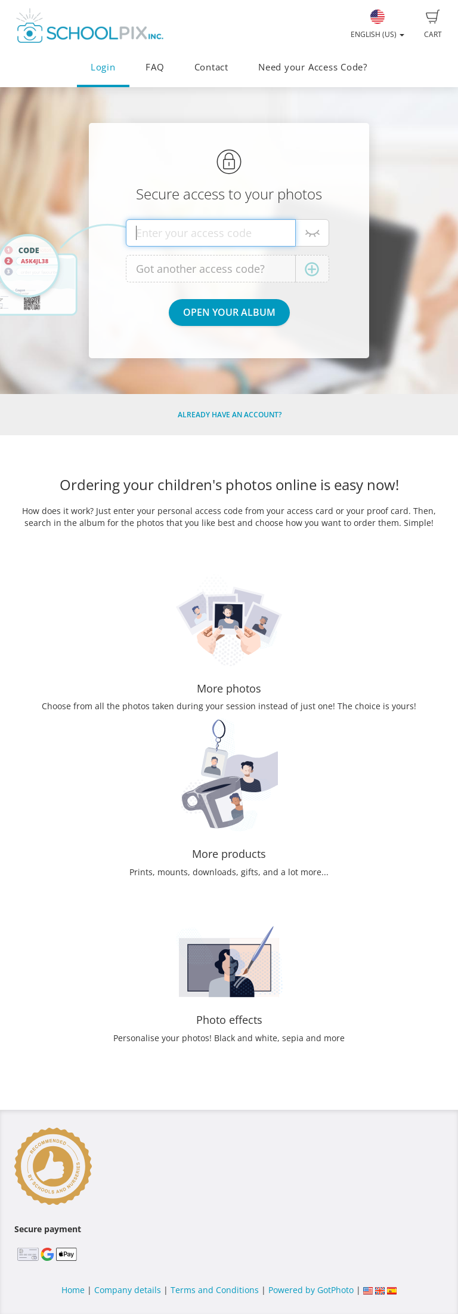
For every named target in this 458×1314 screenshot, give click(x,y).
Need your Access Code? (312, 67)
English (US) (377, 24)
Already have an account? (229, 415)
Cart (433, 24)
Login (103, 67)
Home (73, 1289)
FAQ (155, 67)
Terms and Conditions (215, 1289)
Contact (211, 67)
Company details (127, 1289)
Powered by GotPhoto (311, 1289)
